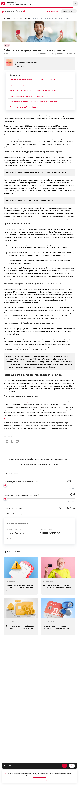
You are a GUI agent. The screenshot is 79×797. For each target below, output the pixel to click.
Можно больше (12, 514)
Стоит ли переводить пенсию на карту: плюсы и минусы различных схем (57, 587)
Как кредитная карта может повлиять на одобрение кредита (56, 627)
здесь (6, 418)
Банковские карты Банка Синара (24, 107)
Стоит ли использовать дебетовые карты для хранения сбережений (20, 627)
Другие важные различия (20, 85)
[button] (39, 473)
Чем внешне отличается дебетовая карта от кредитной (33, 102)
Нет (72, 765)
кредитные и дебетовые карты (37, 402)
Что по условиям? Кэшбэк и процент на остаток (30, 96)
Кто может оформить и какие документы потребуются (33, 90)
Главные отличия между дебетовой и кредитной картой (33, 79)
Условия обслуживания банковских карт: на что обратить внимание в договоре (19, 587)
